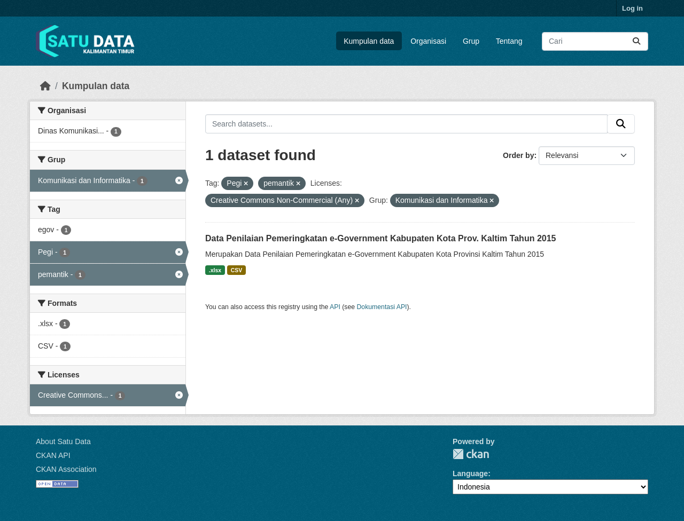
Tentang (509, 41)
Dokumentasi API (382, 307)
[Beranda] (45, 86)
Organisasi (428, 41)
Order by (518, 155)
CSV (237, 270)
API (335, 307)
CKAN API (53, 455)
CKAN (471, 454)
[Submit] (636, 41)
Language (470, 473)
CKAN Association (66, 469)
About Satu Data (63, 441)
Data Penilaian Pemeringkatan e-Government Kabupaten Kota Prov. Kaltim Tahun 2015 (380, 238)
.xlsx (215, 270)
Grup (471, 41)
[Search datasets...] (595, 41)
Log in (632, 8)
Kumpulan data (369, 41)
